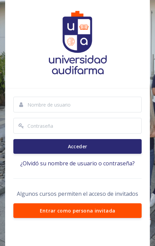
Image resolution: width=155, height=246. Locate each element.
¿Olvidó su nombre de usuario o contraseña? (77, 163)
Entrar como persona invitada (78, 210)
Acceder (77, 146)
